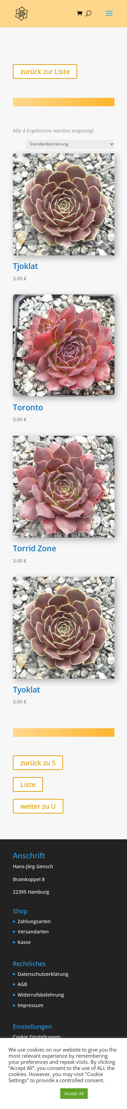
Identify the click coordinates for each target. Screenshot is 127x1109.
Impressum (30, 1005)
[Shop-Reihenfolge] (70, 144)
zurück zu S (38, 762)
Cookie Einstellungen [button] (37, 1037)
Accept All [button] (74, 1093)
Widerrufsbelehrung (41, 994)
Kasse (24, 942)
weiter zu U (38, 806)
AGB (22, 984)
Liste (28, 784)
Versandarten (33, 931)
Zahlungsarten (34, 921)
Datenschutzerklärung (43, 974)
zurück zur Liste (45, 71)
